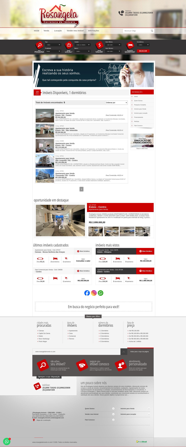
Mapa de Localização (43, 420)
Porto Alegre (43, 341)
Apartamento (73, 331)
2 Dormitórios (104, 333)
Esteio (41, 336)
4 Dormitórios (104, 339)
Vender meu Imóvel (75, 31)
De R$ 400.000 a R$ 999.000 (138, 339)
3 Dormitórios (104, 336)
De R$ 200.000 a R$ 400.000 (138, 336)
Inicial (36, 31)
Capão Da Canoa (44, 333)
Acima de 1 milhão (135, 341)
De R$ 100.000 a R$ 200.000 (138, 333)
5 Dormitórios (104, 341)
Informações (94, 30)
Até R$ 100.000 (134, 331)
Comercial (72, 336)
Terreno (71, 339)
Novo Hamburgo (44, 339)
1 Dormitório (104, 331)
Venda (47, 30)
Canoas (41, 331)
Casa (71, 333)
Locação (59, 30)
